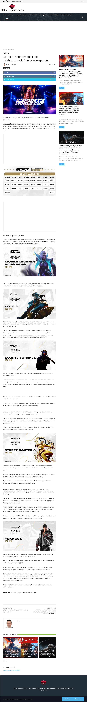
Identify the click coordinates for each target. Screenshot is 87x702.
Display (19, 592)
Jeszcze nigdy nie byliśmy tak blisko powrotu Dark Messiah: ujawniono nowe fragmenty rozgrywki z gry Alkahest (47, 653)
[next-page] (7, 661)
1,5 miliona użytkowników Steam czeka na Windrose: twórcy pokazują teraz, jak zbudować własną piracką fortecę (29, 653)
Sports (34, 592)
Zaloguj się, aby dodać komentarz (11, 670)
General (12, 49)
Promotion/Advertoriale (27, 592)
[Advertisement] (43, 34)
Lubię (53, 72)
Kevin (8, 64)
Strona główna (6, 49)
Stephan (61, 77)
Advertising (10, 592)
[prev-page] (4, 661)
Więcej (61, 88)
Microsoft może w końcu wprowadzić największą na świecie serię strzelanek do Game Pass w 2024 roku (45, 611)
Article (15, 592)
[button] (82, 17)
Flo (59, 154)
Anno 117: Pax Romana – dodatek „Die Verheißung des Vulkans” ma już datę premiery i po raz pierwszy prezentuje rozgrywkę (12, 653)
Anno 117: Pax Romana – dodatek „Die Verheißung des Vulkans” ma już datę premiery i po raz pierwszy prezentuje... (70, 73)
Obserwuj (52, 76)
